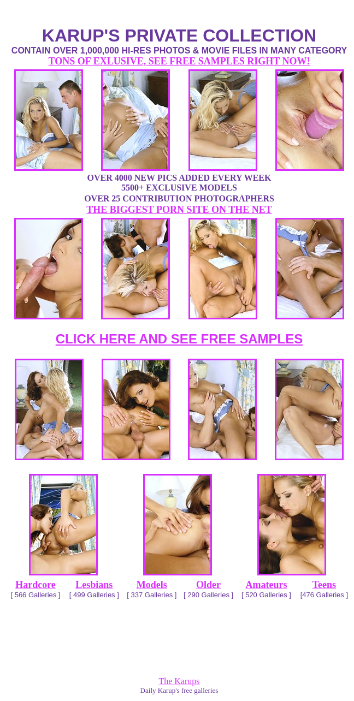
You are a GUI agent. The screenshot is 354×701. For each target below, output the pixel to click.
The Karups (178, 681)
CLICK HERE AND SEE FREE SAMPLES (179, 338)
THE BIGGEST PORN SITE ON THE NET (179, 209)
